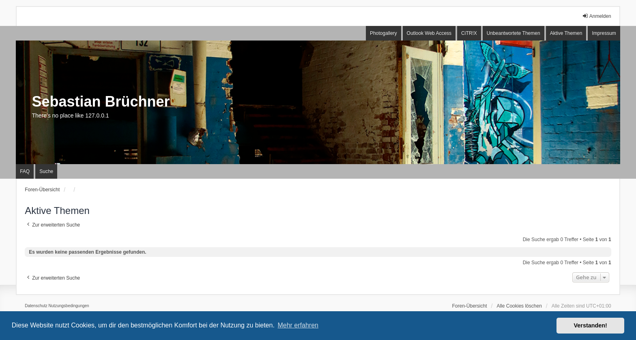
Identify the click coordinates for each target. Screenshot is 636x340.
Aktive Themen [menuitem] (566, 33)
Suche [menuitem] (46, 171)
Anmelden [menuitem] (596, 16)
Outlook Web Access (429, 33)
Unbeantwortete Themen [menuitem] (513, 33)
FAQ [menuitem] (25, 171)
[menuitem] (36, 306)
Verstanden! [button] (590, 325)
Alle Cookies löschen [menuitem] (518, 306)
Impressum (604, 33)
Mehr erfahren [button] (297, 325)
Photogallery (383, 33)
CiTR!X (469, 33)
